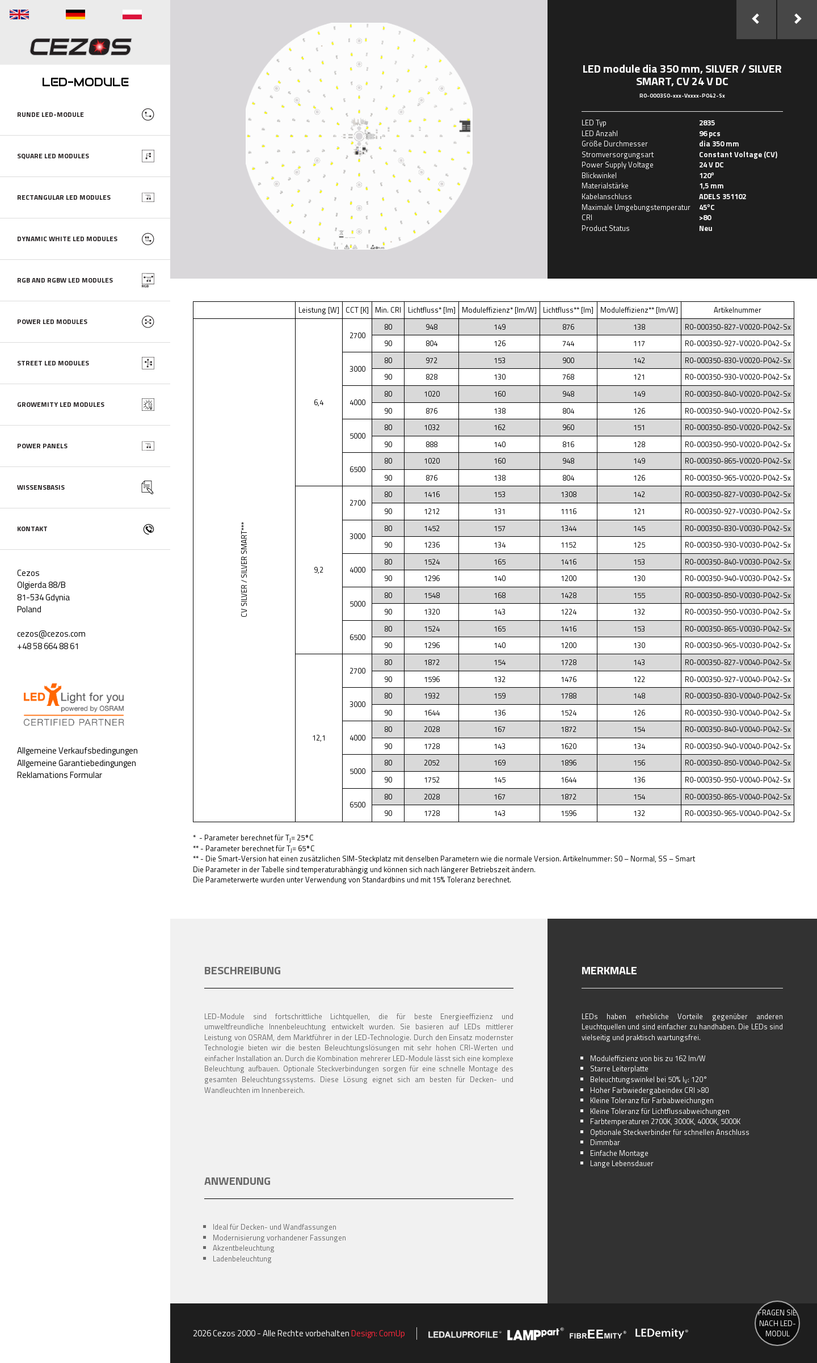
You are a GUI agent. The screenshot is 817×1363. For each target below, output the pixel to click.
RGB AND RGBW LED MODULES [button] (65, 280)
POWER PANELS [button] (42, 445)
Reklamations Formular (59, 774)
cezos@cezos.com (51, 633)
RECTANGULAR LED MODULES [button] (64, 197)
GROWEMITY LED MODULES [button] (60, 404)
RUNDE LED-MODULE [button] (50, 114)
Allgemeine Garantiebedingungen (76, 762)
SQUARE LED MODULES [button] (53, 155)
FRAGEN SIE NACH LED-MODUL (777, 1323)
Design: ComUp (378, 1333)
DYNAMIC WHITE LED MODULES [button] (67, 238)
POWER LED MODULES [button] (52, 321)
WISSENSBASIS (41, 487)
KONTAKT (32, 528)
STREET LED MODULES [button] (53, 362)
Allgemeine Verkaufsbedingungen (77, 750)
